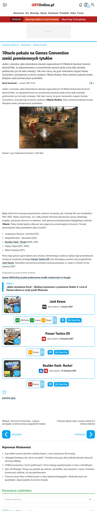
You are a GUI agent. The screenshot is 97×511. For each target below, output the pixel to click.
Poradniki (64, 13)
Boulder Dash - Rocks (16, 242)
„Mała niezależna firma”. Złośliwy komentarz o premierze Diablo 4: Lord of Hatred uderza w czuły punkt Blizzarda (46, 289)
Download (53, 13)
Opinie (43, 13)
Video (73, 13)
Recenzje (34, 13)
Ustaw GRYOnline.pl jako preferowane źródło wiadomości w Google (36, 277)
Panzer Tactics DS (40, 259)
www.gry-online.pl (10, 44)
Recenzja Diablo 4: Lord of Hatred (42, 19)
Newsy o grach (40, 44)
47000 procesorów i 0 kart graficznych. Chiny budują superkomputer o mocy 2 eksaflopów (49, 465)
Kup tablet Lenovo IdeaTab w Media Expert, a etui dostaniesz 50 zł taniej (40, 453)
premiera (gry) (8, 398)
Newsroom (18, 13)
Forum (80, 13)
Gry (27, 13)
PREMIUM (16, 19)
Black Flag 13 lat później (74, 19)
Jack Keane (8, 263)
